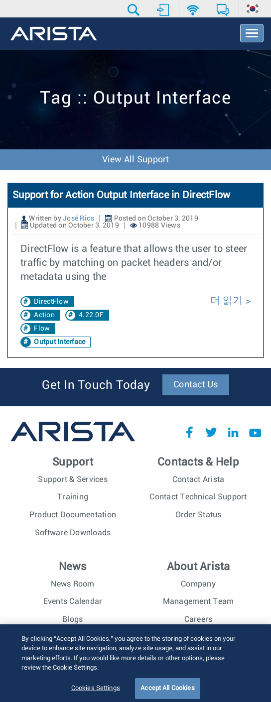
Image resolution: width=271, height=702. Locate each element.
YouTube (255, 432)
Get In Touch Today (96, 385)
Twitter (211, 432)
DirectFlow (51, 301)
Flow (42, 328)
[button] (135, 10)
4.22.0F (91, 315)
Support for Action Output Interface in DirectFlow (121, 195)
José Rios (78, 218)
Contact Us (195, 384)
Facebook (189, 432)
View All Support (135, 159)
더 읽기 (228, 301)
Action (44, 315)
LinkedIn (233, 432)
